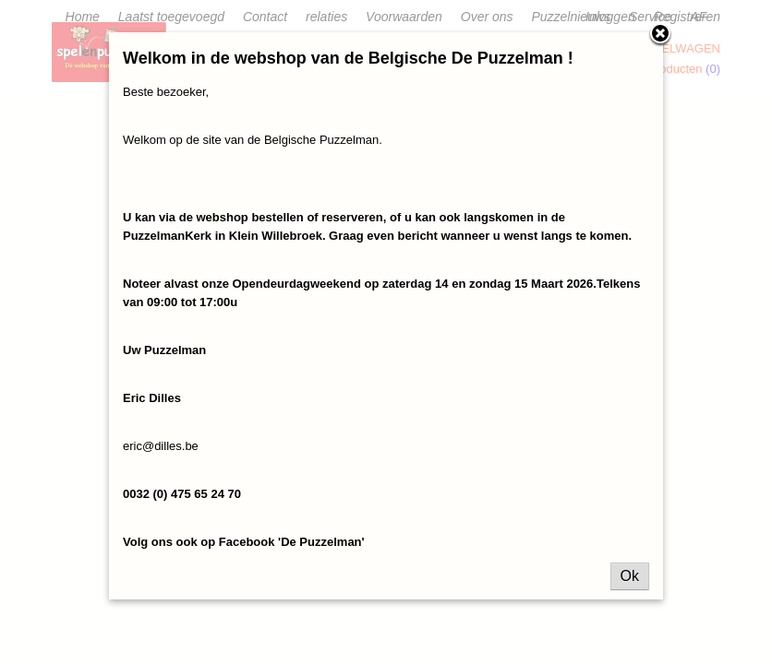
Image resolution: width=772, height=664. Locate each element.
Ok (630, 576)
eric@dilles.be (161, 446)
